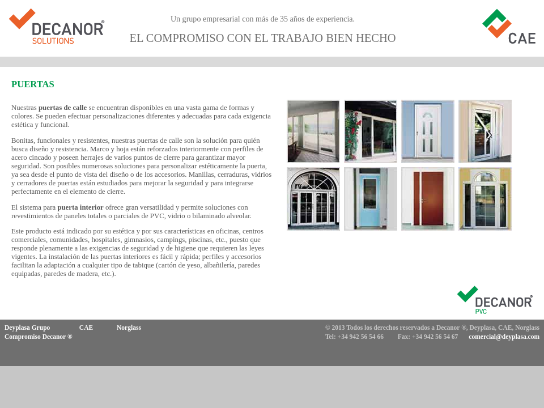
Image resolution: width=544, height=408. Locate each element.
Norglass (129, 327)
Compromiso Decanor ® (39, 336)
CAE (86, 327)
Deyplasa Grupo (27, 327)
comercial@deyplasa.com (504, 336)
